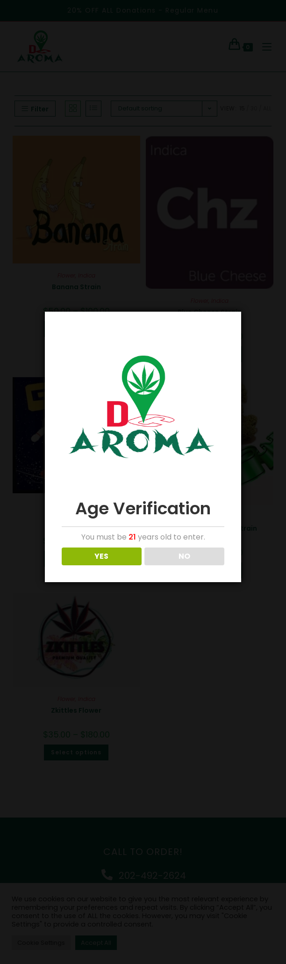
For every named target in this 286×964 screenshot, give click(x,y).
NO (184, 556)
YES (101, 556)
